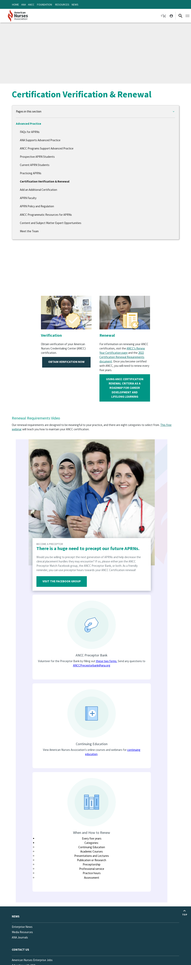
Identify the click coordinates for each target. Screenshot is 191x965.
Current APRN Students (34, 165)
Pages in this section (28, 111)
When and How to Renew (91, 832)
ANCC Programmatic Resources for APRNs (46, 215)
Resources (62, 4)
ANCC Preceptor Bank (92, 655)
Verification (51, 335)
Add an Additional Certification (38, 190)
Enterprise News (22, 927)
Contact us (20, 949)
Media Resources (22, 932)
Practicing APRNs (30, 173)
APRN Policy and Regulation (37, 206)
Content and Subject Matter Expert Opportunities (50, 223)
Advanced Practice (28, 123)
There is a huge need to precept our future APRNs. (87, 548)
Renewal (107, 335)
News (75, 4)
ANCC (31, 4)
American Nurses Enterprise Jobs (32, 960)
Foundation (44, 4)
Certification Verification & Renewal (44, 181)
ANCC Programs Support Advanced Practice (46, 148)
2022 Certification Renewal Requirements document (121, 357)
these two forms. (106, 661)
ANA (23, 4)
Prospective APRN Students (37, 157)
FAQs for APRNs (30, 132)
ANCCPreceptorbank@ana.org (91, 665)
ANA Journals (20, 937)
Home (15, 4)
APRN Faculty (28, 198)
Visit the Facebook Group (62, 581)
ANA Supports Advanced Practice (40, 140)
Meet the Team (29, 231)
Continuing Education (92, 744)
